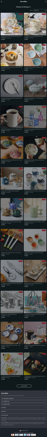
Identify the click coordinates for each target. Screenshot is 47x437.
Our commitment (4, 422)
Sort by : (31, 10)
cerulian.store (4, 417)
